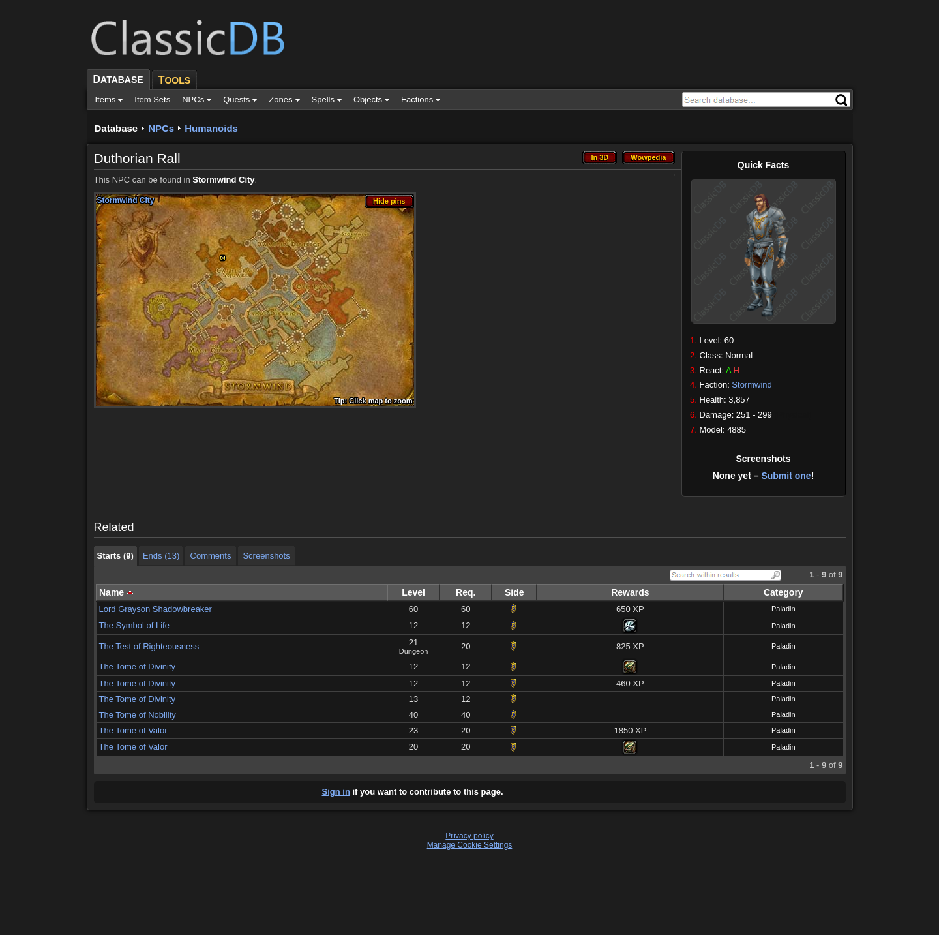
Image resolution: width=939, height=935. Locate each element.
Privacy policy (469, 835)
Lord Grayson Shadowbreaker (155, 609)
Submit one (786, 475)
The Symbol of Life (134, 625)
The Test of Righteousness (149, 646)
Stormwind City (223, 180)
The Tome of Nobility (137, 715)
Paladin (783, 609)
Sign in (336, 792)
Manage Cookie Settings (470, 845)
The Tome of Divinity (137, 666)
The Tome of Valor (133, 730)
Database (116, 128)
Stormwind (751, 385)
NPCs (161, 128)
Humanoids (211, 128)
